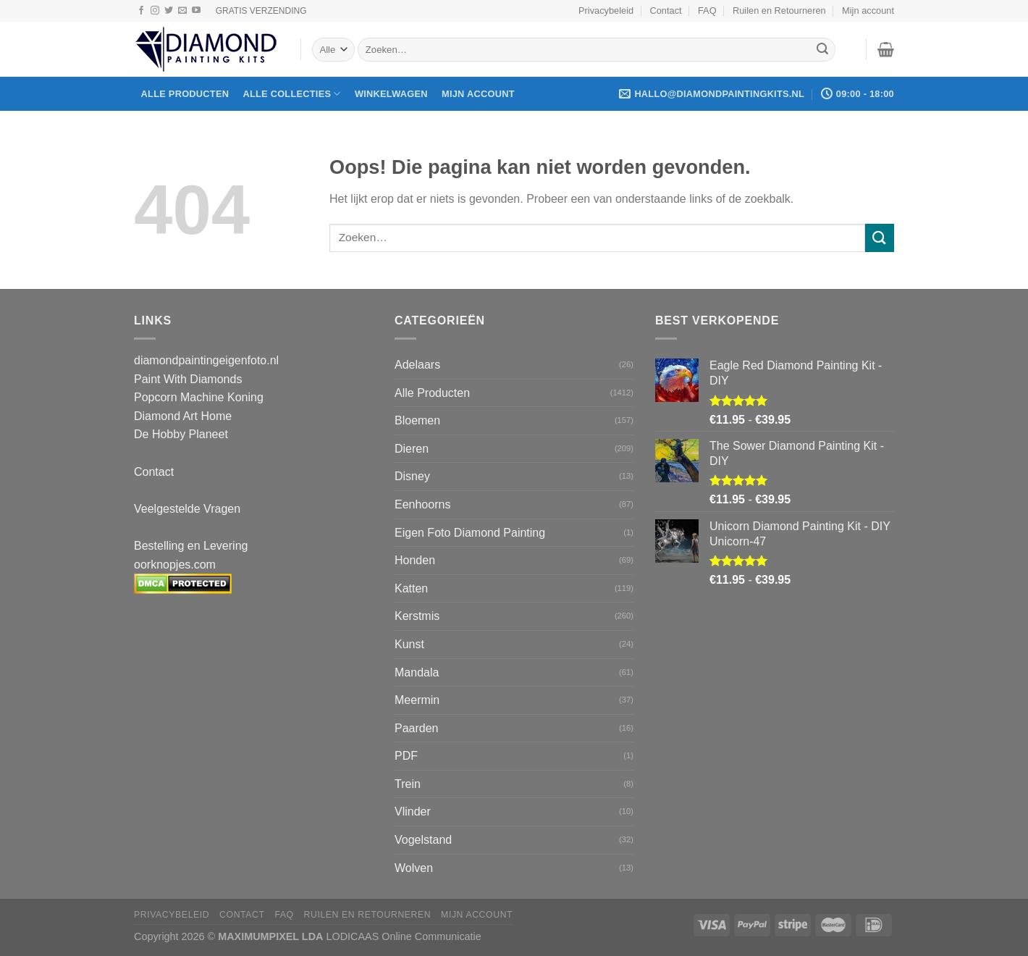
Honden (415, 560)
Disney (412, 476)
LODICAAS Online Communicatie (403, 936)
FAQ (707, 10)
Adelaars (417, 364)
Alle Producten (432, 393)
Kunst (409, 644)
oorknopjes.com (175, 564)
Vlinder (413, 811)
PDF (406, 756)
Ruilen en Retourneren (779, 10)
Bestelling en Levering (191, 546)
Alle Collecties (291, 94)
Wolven (414, 868)
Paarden (417, 728)
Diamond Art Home (183, 416)
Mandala (417, 672)
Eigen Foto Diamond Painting (470, 533)
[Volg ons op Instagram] (155, 11)
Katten (411, 588)
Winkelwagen (391, 93)
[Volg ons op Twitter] (168, 11)
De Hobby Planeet (181, 434)
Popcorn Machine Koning (199, 397)
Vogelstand (423, 840)
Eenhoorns (422, 504)
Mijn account (868, 10)
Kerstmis (417, 616)
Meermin (417, 700)
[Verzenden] (822, 50)
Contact (666, 10)
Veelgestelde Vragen (187, 509)
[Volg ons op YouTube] (196, 11)
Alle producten (185, 93)
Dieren (412, 449)
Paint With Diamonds (188, 379)
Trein (408, 784)
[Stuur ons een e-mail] (182, 11)
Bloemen (417, 420)
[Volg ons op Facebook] (141, 11)
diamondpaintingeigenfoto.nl (206, 360)
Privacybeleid (605, 10)
